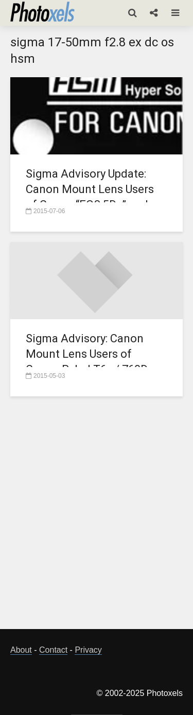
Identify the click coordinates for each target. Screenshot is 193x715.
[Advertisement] (96, 518)
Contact (53, 650)
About (21, 650)
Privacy (88, 650)
